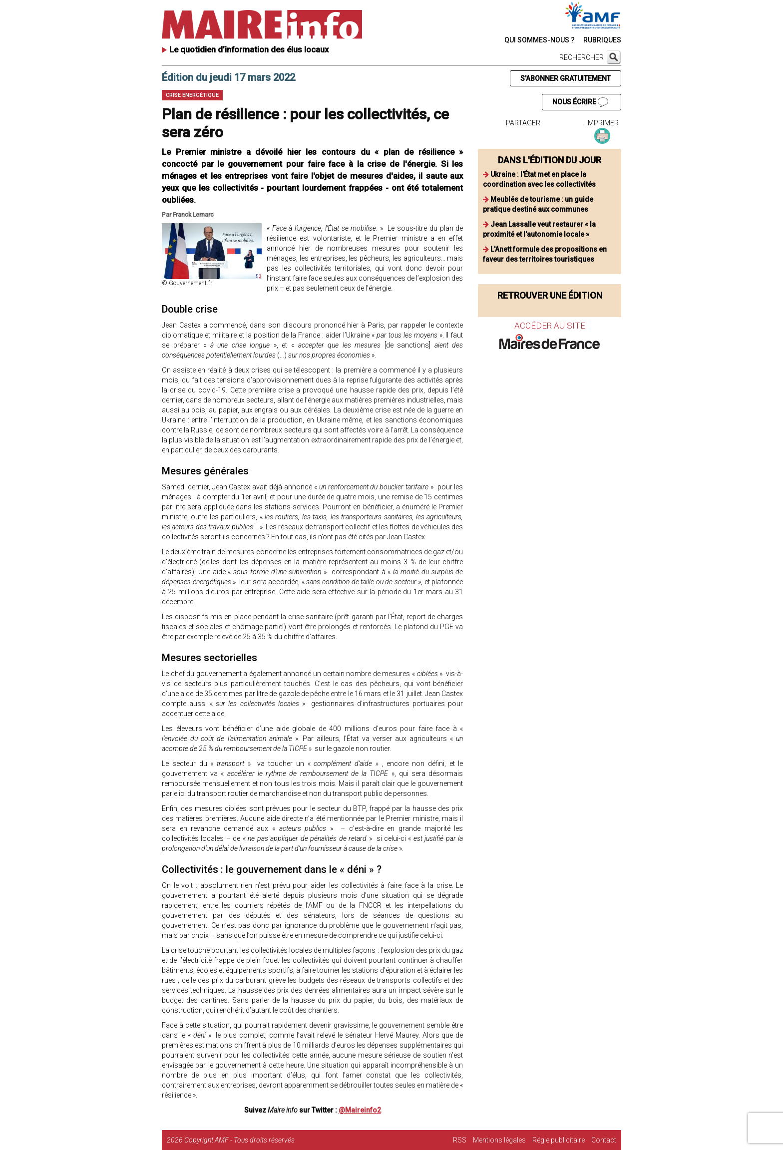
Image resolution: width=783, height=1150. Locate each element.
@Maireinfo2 (360, 1110)
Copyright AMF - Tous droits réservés (239, 1140)
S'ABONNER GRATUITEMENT (565, 78)
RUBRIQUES (602, 40)
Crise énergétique (192, 95)
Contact (603, 1140)
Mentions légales (499, 1140)
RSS (459, 1140)
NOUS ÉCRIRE (580, 102)
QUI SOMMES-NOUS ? (539, 40)
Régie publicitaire (558, 1140)
